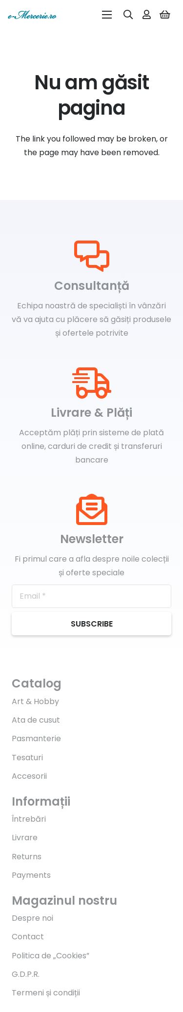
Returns (26, 856)
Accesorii (29, 776)
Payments (31, 875)
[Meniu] (107, 14)
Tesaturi (27, 757)
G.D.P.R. (26, 974)
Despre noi (32, 918)
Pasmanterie (36, 738)
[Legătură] (32, 15)
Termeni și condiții (46, 992)
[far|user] (146, 14)
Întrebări (29, 819)
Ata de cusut (36, 720)
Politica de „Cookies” (50, 955)
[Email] (91, 596)
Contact (28, 936)
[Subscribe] (91, 623)
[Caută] (128, 14)
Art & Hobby (35, 701)
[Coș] (165, 14)
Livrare (25, 837)
